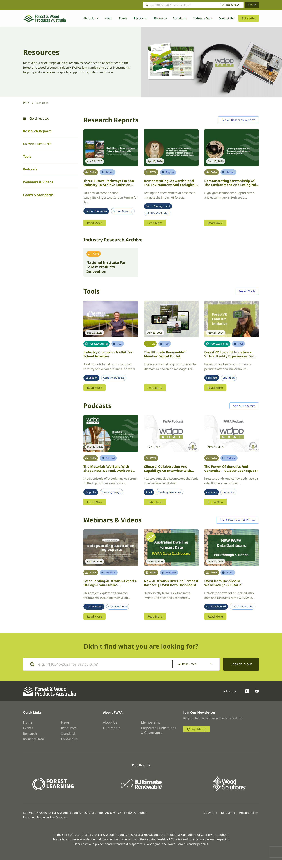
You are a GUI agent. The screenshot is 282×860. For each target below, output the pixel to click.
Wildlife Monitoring (157, 213)
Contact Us (226, 18)
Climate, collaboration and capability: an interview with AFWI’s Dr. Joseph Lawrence (167, 470)
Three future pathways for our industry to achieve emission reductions (108, 185)
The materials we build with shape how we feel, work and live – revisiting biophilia (107, 470)
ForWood (211, 377)
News (108, 18)
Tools (27, 156)
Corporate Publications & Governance (158, 730)
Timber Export (94, 606)
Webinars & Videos (38, 182)
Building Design (111, 492)
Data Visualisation (242, 606)
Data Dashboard (216, 606)
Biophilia (90, 492)
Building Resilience (169, 492)
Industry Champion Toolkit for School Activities (108, 354)
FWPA (26, 102)
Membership (150, 722)
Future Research (123, 211)
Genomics (228, 492)
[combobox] (232, 5)
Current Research (37, 144)
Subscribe (248, 18)
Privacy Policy (248, 812)
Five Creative (58, 817)
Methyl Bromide (118, 606)
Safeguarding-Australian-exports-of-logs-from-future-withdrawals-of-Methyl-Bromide (110, 585)
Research (160, 18)
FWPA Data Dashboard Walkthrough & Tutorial (223, 583)
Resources (141, 18)
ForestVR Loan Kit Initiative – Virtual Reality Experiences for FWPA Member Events (229, 356)
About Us (89, 18)
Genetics (211, 492)
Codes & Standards (38, 195)
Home (27, 722)
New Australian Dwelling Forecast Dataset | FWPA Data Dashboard (171, 583)
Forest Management (158, 206)
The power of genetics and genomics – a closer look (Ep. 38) (231, 468)
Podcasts (30, 169)
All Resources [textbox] (230, 4)
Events (122, 18)
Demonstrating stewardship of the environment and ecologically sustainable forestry (171, 185)
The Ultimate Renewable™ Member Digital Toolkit (165, 354)
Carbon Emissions (96, 211)
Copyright (210, 812)
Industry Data (202, 18)
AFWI (149, 492)
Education (91, 377)
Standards (180, 18)
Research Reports (37, 131)
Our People (111, 728)
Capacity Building (113, 377)
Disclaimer (228, 812)
